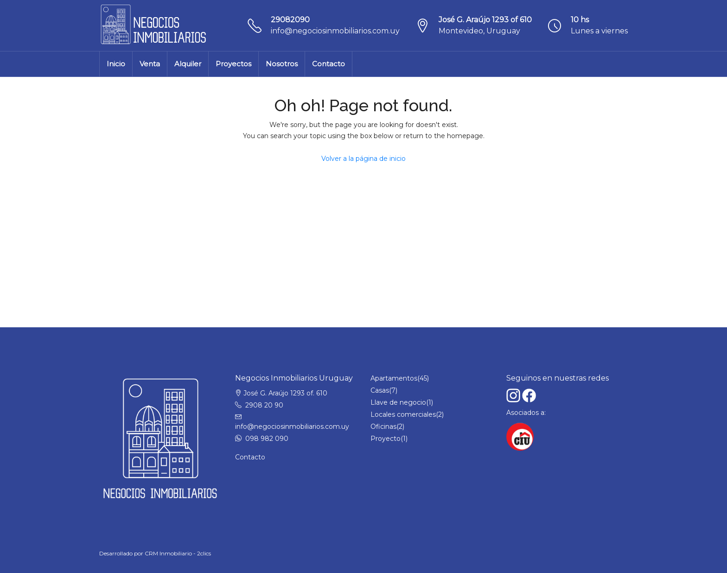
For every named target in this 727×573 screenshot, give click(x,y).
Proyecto (385, 438)
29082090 (290, 19)
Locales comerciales (403, 414)
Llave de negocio (398, 402)
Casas (379, 390)
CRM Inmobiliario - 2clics (178, 553)
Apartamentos (393, 378)
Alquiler (187, 63)
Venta (150, 63)
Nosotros (282, 63)
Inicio (116, 63)
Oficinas (383, 426)
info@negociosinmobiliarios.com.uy (335, 30)
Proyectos (233, 63)
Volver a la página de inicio (363, 158)
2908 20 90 (264, 405)
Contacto (328, 63)
